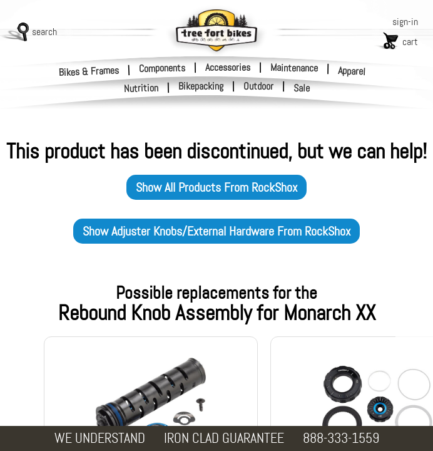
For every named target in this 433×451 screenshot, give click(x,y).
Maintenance (294, 68)
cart (410, 41)
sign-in (405, 21)
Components (162, 68)
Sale (301, 88)
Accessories (227, 67)
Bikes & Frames (89, 71)
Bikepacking (200, 86)
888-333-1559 (341, 438)
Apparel (352, 71)
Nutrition (141, 88)
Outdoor (258, 86)
